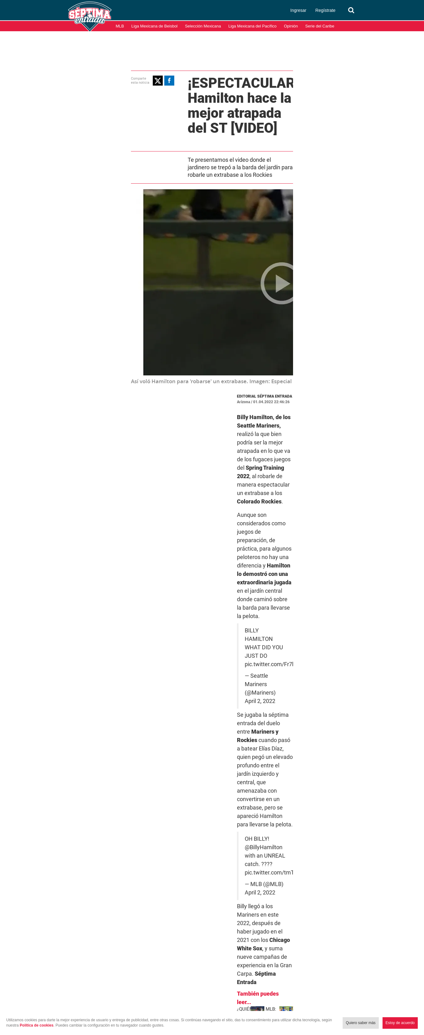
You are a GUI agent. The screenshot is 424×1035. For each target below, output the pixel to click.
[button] (89, 80)
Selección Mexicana (203, 26)
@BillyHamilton (239, 537)
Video (321, 710)
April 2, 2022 (290, 484)
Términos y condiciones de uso (348, 1003)
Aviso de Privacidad (402, 1003)
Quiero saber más (360, 1023)
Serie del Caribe (319, 26)
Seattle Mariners (291, 710)
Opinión (291, 26)
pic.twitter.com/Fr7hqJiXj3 (228, 472)
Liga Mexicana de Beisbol (154, 26)
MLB (120, 26)
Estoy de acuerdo (400, 1023)
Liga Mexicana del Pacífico (252, 26)
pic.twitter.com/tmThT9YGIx (230, 545)
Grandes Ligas (253, 710)
